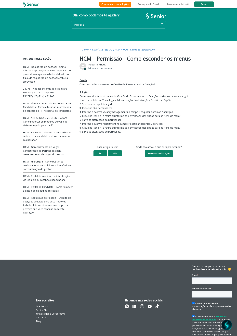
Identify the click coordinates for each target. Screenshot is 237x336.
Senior (85, 49)
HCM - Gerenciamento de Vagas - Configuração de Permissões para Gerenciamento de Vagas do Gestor (43, 150)
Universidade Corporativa (50, 313)
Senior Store (43, 310)
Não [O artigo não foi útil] (115, 153)
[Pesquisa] (118, 24)
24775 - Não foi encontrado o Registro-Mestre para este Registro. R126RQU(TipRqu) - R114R (45, 92)
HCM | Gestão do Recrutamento (139, 49)
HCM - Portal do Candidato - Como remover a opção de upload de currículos (48, 188)
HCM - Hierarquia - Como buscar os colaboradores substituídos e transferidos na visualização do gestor (47, 165)
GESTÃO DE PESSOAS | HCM (105, 49)
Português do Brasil (148, 4)
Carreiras (41, 317)
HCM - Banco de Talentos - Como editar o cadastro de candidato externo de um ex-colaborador (47, 136)
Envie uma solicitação (178, 4)
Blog (38, 321)
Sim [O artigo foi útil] (100, 153)
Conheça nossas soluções (115, 4)
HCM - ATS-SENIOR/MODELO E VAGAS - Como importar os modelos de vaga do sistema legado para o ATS (46, 121)
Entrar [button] (204, 4)
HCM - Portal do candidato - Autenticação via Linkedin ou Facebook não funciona (46, 177)
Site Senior (42, 306)
